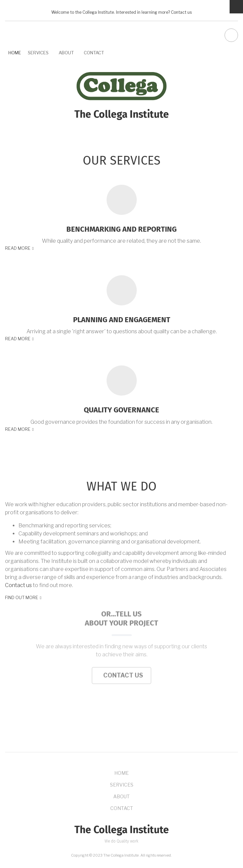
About (66, 52)
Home (14, 52)
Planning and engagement (121, 319)
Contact (94, 52)
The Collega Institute (121, 114)
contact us (121, 640)
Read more (18, 248)
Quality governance (121, 410)
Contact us (181, 12)
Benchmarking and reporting (121, 229)
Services (38, 52)
